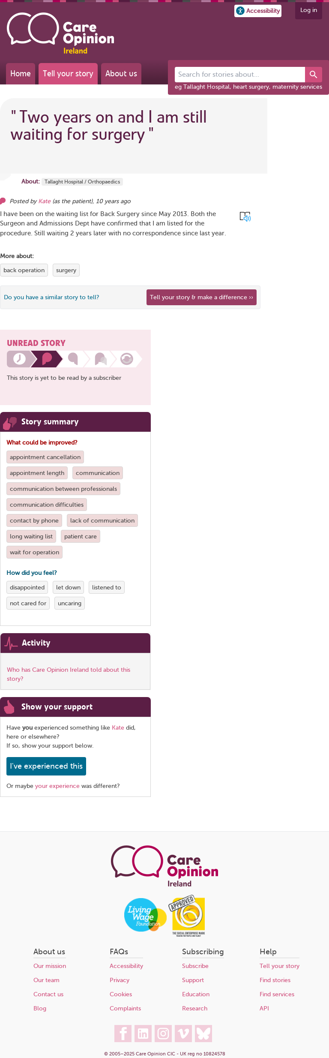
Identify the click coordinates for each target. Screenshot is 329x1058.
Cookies (121, 994)
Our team (46, 980)
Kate (118, 727)
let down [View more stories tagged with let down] (68, 587)
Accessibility (126, 966)
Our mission (49, 966)
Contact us (48, 994)
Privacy (119, 980)
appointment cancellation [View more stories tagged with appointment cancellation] (45, 457)
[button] (257, 11)
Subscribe (195, 966)
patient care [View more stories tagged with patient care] (80, 536)
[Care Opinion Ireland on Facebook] (123, 1033)
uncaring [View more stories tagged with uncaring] (69, 603)
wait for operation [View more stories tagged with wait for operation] (34, 552)
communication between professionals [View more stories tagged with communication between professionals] (63, 489)
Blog (39, 1008)
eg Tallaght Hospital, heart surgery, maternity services (248, 87)
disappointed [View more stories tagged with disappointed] (27, 587)
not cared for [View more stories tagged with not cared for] (28, 603)
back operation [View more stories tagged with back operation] (24, 270)
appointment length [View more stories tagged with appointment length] (37, 473)
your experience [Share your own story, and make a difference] (57, 786)
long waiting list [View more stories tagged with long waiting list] (31, 536)
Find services (277, 994)
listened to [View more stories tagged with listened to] (106, 587)
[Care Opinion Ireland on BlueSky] (203, 1033)
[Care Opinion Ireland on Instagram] (163, 1033)
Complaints (125, 1008)
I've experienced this (46, 766)
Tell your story (68, 73)
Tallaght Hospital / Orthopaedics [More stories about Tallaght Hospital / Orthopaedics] (82, 182)
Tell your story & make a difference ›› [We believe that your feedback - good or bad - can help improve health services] (201, 297)
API (264, 1008)
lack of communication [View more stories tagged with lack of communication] (102, 520)
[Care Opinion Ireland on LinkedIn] (143, 1033)
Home (20, 73)
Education (195, 994)
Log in (308, 10)
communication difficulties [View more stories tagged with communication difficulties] (47, 505)
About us (121, 73)
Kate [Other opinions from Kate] (44, 201)
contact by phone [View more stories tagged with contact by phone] (34, 520)
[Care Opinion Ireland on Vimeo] (183, 1033)
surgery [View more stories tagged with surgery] (66, 270)
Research (194, 1008)
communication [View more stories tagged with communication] (98, 473)
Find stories (275, 980)
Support (193, 980)
